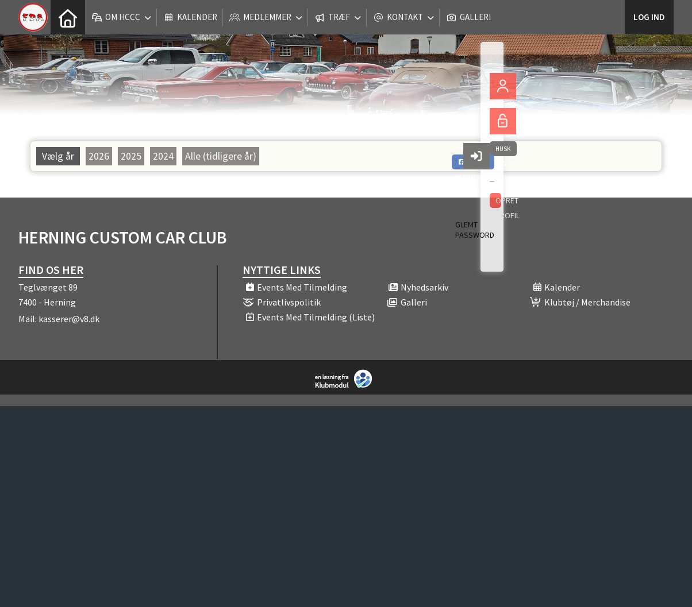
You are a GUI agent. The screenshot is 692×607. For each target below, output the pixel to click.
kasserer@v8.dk (69, 318)
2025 (131, 156)
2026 (99, 156)
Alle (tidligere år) (220, 156)
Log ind (649, 16)
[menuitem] (68, 17)
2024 (163, 156)
